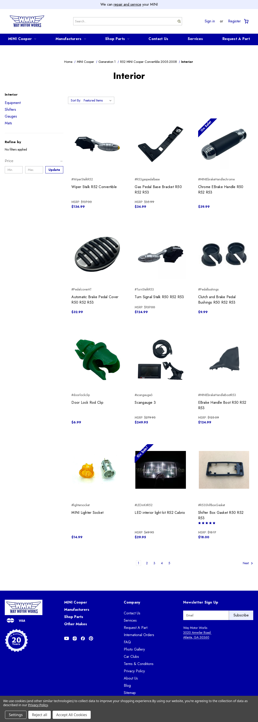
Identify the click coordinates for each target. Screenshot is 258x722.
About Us (131, 678)
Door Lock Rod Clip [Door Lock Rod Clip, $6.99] (87, 402)
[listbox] (98, 100)
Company (132, 602)
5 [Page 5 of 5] (169, 563)
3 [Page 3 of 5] (154, 563)
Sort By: (76, 100)
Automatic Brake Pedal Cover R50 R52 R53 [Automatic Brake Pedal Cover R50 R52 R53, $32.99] (94, 299)
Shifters (10, 109)
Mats (8, 123)
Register (234, 21)
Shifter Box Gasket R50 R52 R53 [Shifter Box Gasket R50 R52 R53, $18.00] (221, 515)
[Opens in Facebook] (82, 638)
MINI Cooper (22, 38)
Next (248, 563)
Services (195, 38)
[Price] (34, 161)
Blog (127, 685)
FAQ (127, 642)
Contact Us (158, 38)
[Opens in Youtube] (66, 638)
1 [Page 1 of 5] (138, 563)
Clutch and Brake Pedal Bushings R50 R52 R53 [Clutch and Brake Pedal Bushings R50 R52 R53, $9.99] (217, 299)
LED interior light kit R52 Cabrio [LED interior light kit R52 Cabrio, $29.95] (160, 512)
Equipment (13, 102)
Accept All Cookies (71, 714)
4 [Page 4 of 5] (162, 563)
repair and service (127, 4)
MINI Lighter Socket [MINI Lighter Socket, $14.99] (87, 512)
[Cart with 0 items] (246, 21)
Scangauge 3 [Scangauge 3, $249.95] (145, 402)
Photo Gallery (134, 649)
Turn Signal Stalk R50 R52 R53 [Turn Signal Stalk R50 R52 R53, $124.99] (159, 297)
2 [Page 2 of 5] (147, 563)
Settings (16, 714)
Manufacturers (71, 38)
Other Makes (75, 624)
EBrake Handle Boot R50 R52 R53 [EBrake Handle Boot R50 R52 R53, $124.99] (222, 405)
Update (54, 170)
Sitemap (130, 692)
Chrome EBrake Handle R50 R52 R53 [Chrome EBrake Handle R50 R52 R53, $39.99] (220, 189)
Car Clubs (131, 656)
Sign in (210, 21)
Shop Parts (117, 38)
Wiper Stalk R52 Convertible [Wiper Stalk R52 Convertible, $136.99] (94, 186)
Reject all (39, 714)
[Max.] (34, 169)
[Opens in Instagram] (74, 638)
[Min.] (14, 169)
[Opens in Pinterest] (91, 638)
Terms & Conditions (138, 663)
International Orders (139, 634)
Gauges (11, 116)
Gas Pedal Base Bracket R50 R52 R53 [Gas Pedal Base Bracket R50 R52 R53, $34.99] (158, 189)
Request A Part (236, 38)
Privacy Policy (134, 671)
